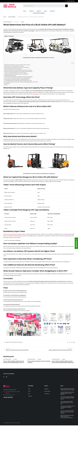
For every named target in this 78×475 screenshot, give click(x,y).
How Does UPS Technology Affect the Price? (14, 66)
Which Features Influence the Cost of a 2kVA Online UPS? (17, 67)
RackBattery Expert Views (10, 75)
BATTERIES (30, 385)
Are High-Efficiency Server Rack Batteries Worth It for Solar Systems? (67, 393)
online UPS (15, 342)
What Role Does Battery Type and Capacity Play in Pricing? (17, 64)
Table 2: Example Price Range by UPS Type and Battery (16, 74)
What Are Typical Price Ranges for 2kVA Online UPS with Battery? (19, 71)
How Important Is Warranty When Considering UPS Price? (17, 79)
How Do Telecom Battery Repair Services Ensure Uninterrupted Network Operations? (63, 361)
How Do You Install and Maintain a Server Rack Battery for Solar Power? (67, 398)
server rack (20, 342)
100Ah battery (36, 94)
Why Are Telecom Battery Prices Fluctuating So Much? (39, 361)
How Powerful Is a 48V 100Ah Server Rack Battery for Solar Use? (67, 402)
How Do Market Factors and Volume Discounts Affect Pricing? (18, 70)
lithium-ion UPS (9, 342)
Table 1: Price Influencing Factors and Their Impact (16, 72)
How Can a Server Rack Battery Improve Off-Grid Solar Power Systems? (67, 412)
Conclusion (7, 83)
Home (4, 16)
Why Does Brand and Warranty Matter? (13, 68)
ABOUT (46, 385)
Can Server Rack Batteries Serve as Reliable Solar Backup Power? (68, 407)
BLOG (62, 385)
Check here (52, 173)
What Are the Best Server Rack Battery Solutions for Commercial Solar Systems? (67, 416)
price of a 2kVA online (10, 281)
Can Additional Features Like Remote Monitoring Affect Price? (18, 80)
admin (22, 22)
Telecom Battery (11, 16)
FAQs (6, 84)
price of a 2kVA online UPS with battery (13, 234)
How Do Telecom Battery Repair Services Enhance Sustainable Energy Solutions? (13, 361)
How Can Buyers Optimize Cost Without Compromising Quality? (19, 76)
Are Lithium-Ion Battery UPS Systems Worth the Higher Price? (18, 78)
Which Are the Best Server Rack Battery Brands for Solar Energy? (68, 389)
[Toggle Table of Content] (71, 63)
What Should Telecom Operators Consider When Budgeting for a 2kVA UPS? (21, 82)
